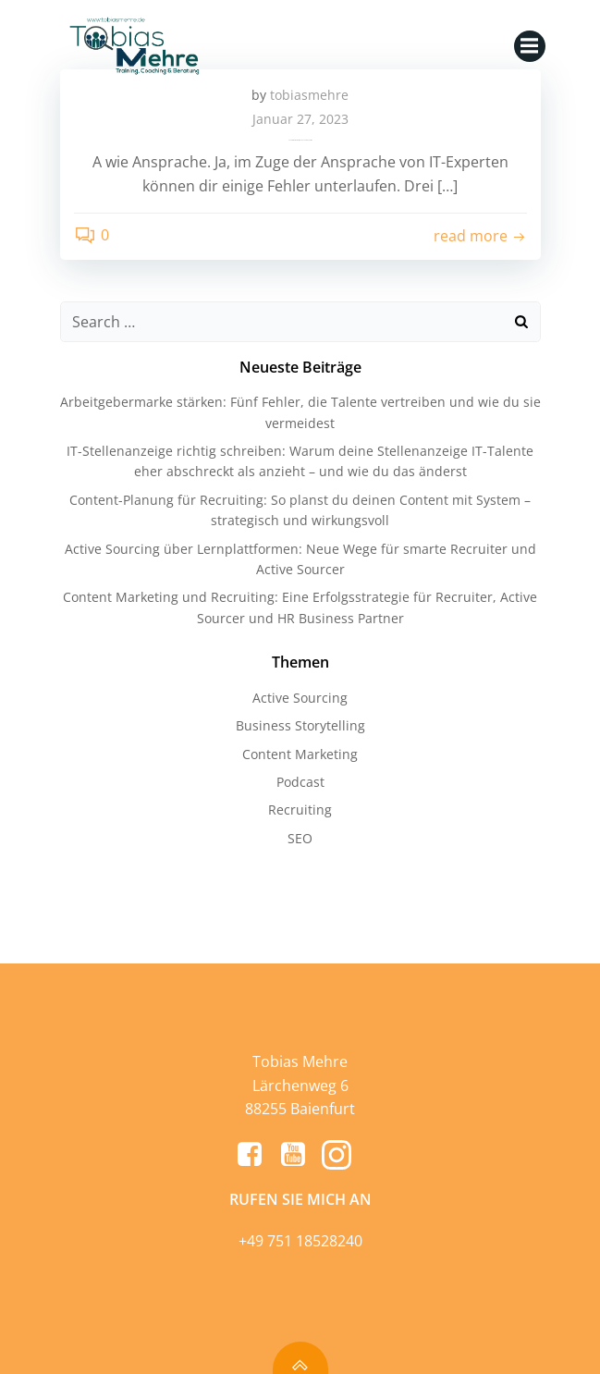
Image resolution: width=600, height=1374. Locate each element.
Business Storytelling (300, 725)
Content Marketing (300, 754)
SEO (300, 838)
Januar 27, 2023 (300, 119)
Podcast (300, 782)
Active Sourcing (300, 697)
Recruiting (300, 809)
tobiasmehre (309, 95)
